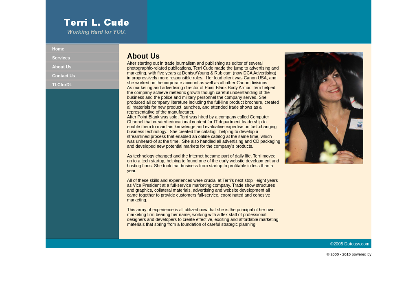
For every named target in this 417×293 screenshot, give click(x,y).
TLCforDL (62, 84)
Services (61, 57)
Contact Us (63, 75)
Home (58, 48)
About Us (61, 66)
